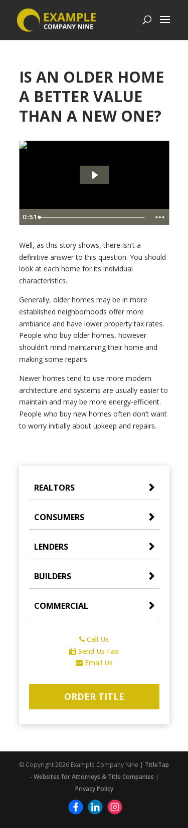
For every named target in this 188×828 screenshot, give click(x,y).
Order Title (94, 696)
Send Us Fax (94, 651)
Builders (52, 576)
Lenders (51, 546)
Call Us (94, 639)
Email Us (94, 662)
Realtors (54, 487)
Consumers (59, 517)
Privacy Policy (94, 788)
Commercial (61, 605)
